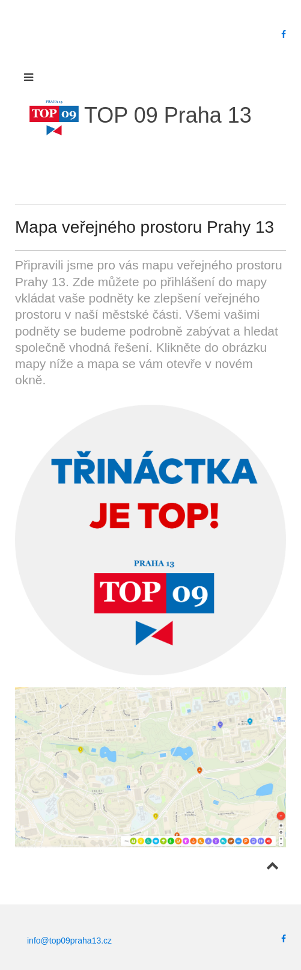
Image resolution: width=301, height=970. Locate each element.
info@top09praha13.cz (69, 940)
